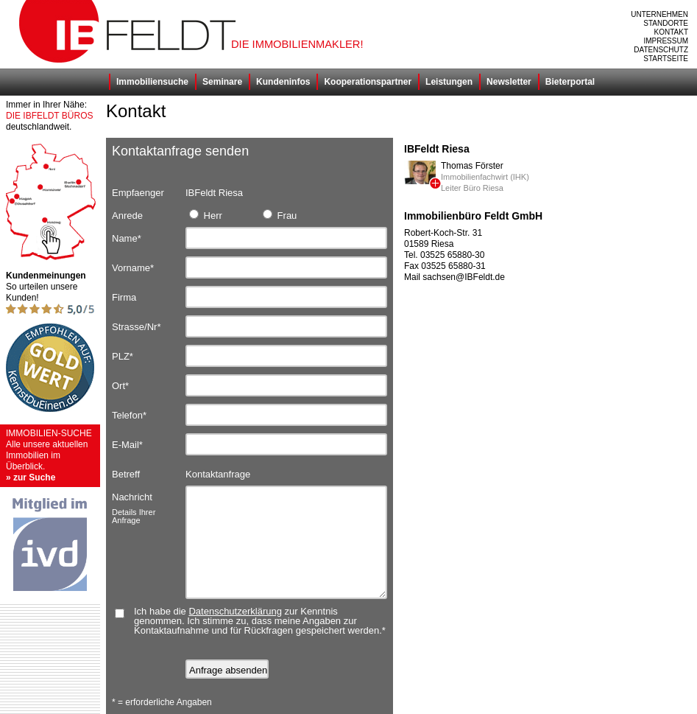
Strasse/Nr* (136, 326)
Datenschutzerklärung (234, 611)
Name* (126, 238)
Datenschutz (661, 50)
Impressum (665, 41)
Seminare (222, 82)
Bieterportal (570, 82)
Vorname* (133, 267)
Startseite (665, 59)
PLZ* (122, 356)
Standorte (665, 23)
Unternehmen (659, 14)
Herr (205, 215)
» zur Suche (30, 477)
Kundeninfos (283, 82)
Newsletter (509, 82)
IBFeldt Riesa (214, 192)
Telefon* (129, 415)
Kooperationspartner (367, 82)
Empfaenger (138, 192)
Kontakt (671, 32)
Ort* (120, 385)
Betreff (126, 474)
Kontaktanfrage (217, 474)
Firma (124, 297)
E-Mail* (127, 444)
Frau (280, 215)
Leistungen (449, 82)
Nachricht (148, 498)
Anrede (127, 215)
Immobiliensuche (152, 82)
